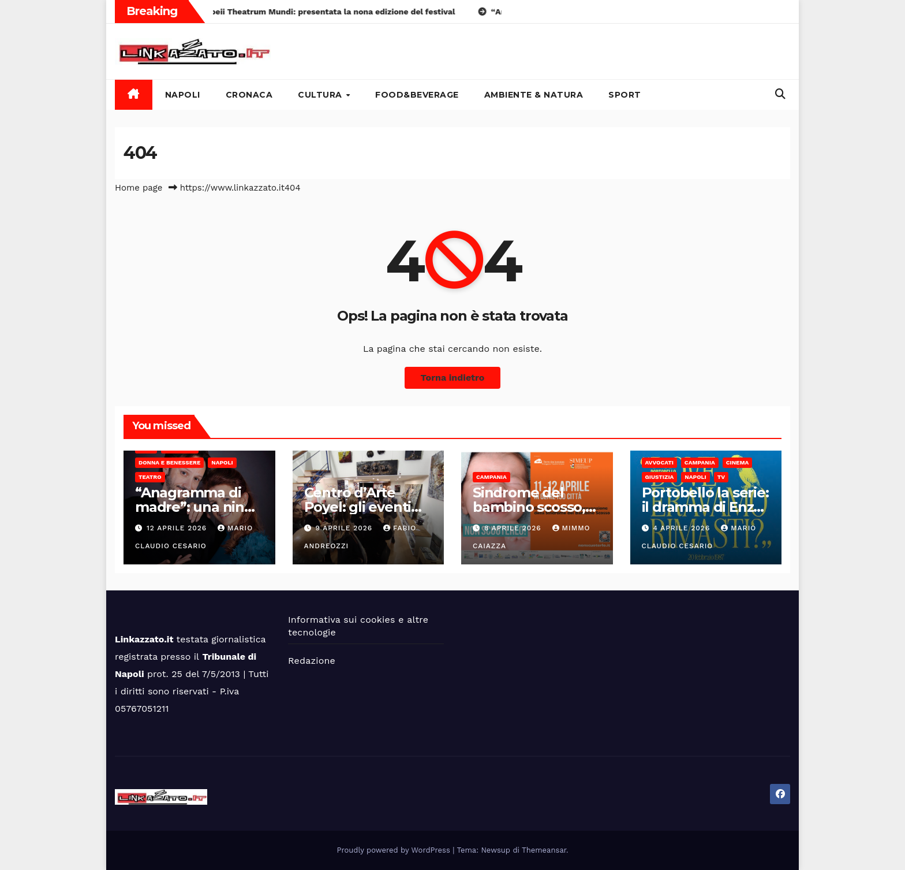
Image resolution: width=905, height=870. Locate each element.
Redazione (311, 660)
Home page (139, 188)
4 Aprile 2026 (683, 528)
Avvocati (659, 462)
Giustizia (659, 477)
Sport (624, 95)
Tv (721, 477)
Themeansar (544, 850)
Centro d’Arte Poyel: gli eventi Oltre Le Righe (358, 507)
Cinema (737, 462)
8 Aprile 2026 (514, 528)
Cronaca (249, 95)
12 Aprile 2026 (178, 528)
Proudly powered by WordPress (395, 850)
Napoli (182, 95)
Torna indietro (453, 377)
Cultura (321, 95)
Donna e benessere (169, 462)
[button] (780, 94)
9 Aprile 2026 (345, 528)
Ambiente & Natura (534, 95)
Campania (491, 477)
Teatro (150, 477)
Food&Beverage (417, 95)
